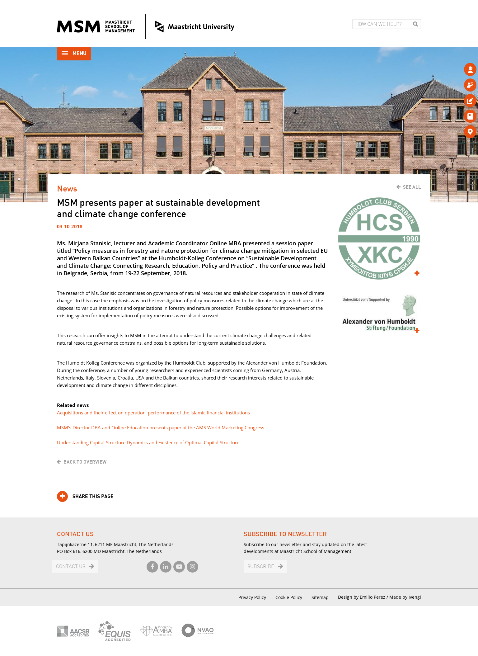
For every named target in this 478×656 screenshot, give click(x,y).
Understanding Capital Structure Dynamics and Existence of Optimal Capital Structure (148, 442)
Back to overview (84, 462)
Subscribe (260, 566)
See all (412, 187)
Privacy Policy (252, 597)
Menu (74, 54)
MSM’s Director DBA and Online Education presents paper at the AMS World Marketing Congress (160, 427)
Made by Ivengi (405, 597)
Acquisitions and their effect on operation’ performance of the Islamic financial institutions (153, 412)
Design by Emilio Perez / (363, 597)
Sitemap (320, 597)
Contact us (70, 566)
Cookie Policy (288, 597)
